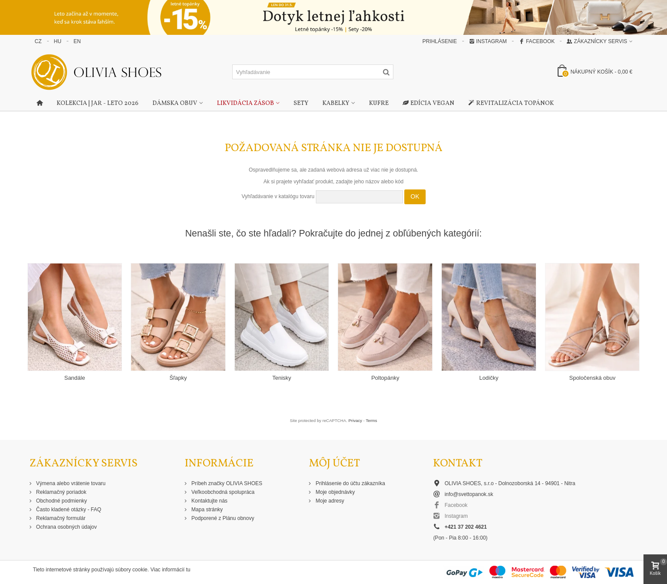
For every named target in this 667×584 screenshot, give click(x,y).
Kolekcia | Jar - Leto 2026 (98, 103)
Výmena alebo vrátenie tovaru (70, 483)
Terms (371, 420)
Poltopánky (385, 378)
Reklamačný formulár (60, 518)
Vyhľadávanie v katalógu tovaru (277, 196)
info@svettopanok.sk (468, 494)
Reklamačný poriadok (61, 492)
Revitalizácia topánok (511, 103)
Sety (301, 103)
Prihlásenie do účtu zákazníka (349, 483)
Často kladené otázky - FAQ (68, 509)
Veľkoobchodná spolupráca (222, 492)
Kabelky (335, 103)
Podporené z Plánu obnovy (222, 518)
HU (57, 41)
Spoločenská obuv (592, 378)
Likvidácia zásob (245, 103)
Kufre (379, 103)
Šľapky (178, 378)
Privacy (355, 420)
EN (77, 41)
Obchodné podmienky (61, 501)
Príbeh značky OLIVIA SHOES (226, 483)
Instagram (488, 41)
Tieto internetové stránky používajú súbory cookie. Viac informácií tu (112, 570)
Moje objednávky (334, 492)
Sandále (74, 378)
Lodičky (488, 378)
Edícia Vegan (428, 103)
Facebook (537, 41)
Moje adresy (329, 501)
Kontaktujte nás (208, 501)
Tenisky (281, 378)
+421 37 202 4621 (465, 527)
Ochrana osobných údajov (66, 527)
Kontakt (457, 463)
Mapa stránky (206, 509)
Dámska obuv (174, 103)
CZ (38, 41)
